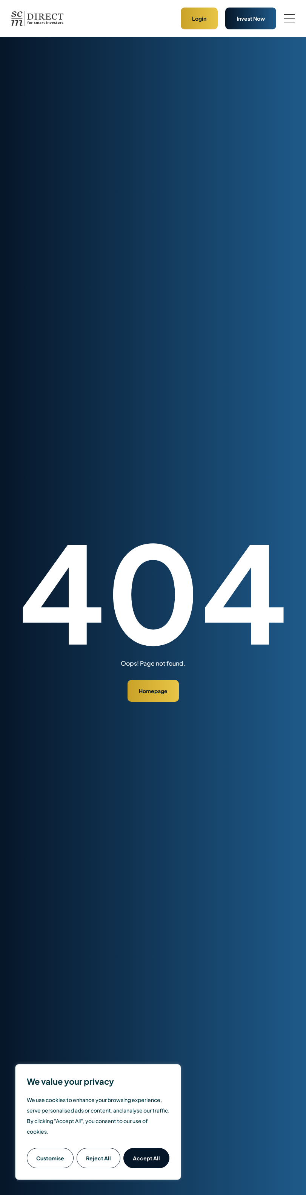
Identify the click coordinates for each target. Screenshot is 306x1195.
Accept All (146, 1158)
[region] (98, 1122)
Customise (50, 1158)
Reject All (98, 1158)
